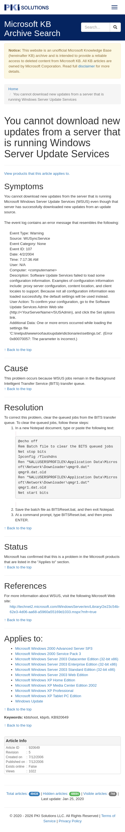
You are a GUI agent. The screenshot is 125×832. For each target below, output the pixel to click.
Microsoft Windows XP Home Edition (45, 680)
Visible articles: (95, 793)
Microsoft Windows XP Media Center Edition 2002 (56, 685)
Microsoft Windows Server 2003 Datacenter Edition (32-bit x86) (66, 659)
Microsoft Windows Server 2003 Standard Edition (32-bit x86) (65, 669)
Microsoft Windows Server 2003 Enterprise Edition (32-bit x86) (66, 664)
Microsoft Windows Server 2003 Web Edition (51, 675)
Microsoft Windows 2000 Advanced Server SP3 (53, 648)
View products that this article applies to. (37, 173)
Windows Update (29, 701)
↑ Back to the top (18, 350)
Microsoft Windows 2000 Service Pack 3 (48, 654)
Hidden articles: (55, 793)
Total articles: (17, 793)
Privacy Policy (70, 821)
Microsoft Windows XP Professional (44, 691)
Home (13, 89)
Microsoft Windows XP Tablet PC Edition (48, 696)
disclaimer (86, 66)
